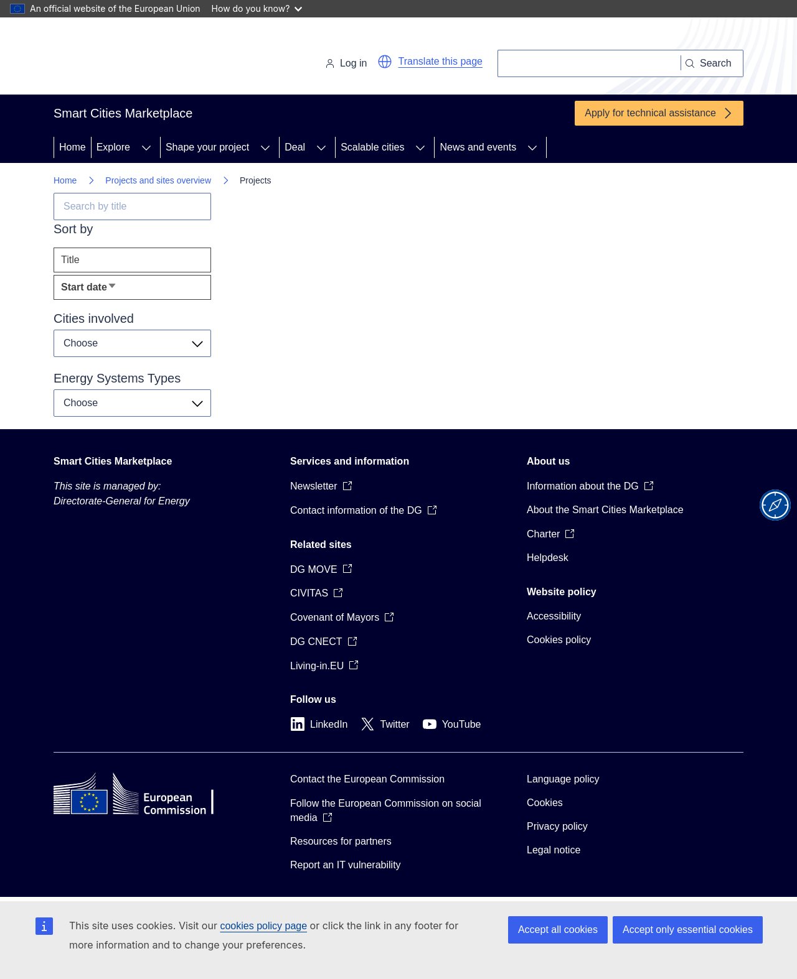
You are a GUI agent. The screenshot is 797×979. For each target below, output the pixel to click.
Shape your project (207, 147)
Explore (113, 147)
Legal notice (553, 850)
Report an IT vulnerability (345, 865)
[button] (384, 61)
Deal (295, 147)
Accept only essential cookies (688, 929)
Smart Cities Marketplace (113, 461)
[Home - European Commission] (139, 58)
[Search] (589, 63)
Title (70, 259)
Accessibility (554, 616)
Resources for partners (341, 841)
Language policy (563, 779)
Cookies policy (559, 639)
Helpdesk (547, 557)
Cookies (545, 802)
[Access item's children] (146, 147)
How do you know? (257, 8)
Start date (108, 290)
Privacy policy (557, 826)
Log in (346, 63)
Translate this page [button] (440, 61)
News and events (478, 147)
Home (72, 147)
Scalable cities (372, 147)
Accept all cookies (558, 929)
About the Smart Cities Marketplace (605, 509)
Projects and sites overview (158, 180)
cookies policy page (263, 926)
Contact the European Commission (367, 779)
